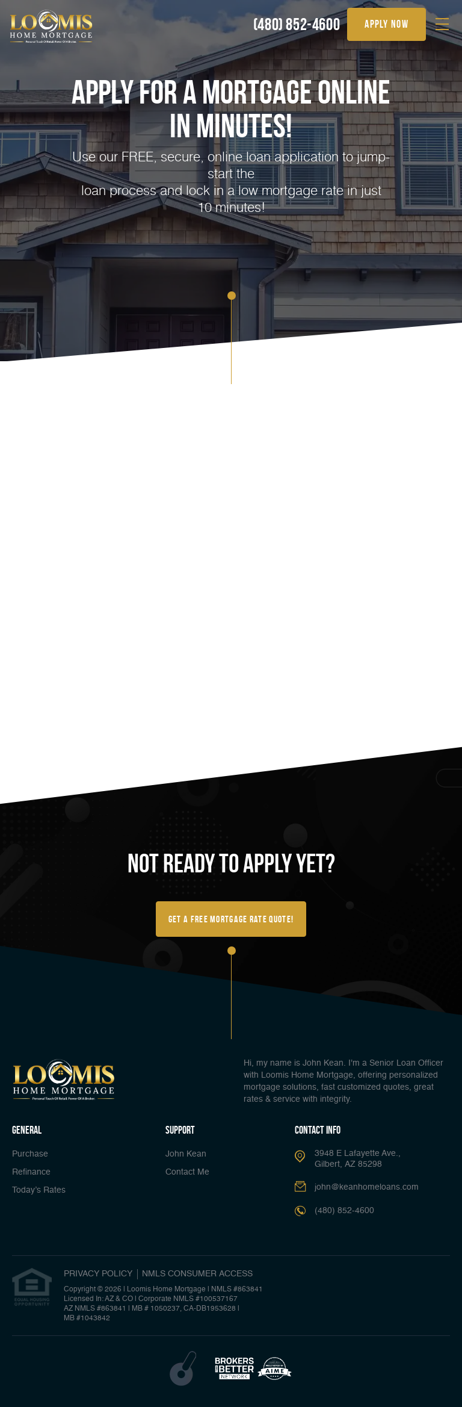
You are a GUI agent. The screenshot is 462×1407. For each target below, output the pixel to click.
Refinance (31, 1172)
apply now (386, 24)
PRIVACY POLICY (98, 1274)
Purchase (30, 1154)
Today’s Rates (39, 1190)
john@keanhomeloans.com (367, 1187)
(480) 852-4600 (296, 24)
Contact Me (187, 1172)
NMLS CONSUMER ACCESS (197, 1274)
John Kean (185, 1154)
